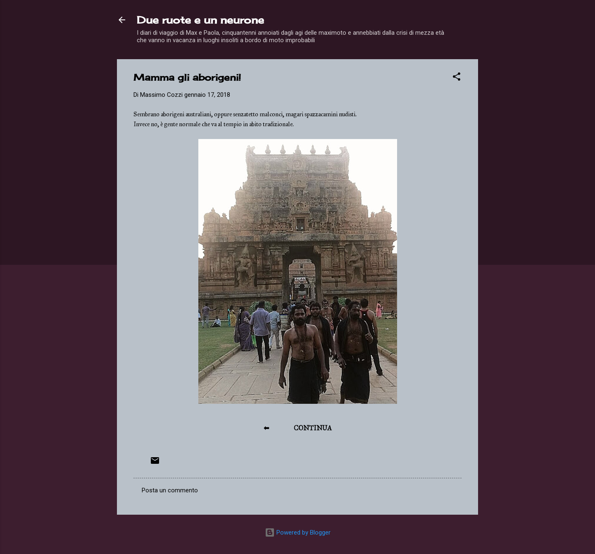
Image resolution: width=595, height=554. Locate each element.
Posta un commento (170, 490)
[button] (457, 78)
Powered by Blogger (298, 532)
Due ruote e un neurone (200, 20)
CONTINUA (313, 428)
